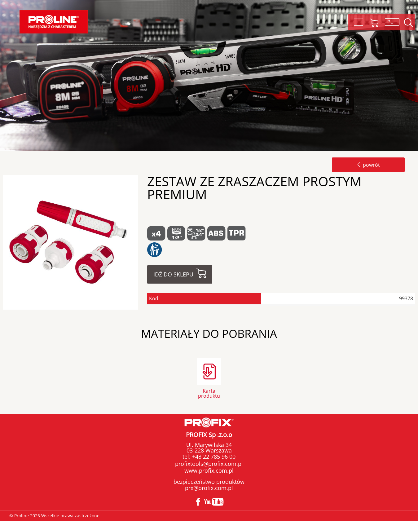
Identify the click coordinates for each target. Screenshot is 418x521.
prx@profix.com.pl (209, 488)
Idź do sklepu (173, 274)
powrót (368, 164)
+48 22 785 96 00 (213, 456)
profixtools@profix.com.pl (209, 463)
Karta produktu (209, 392)
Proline (53, 21)
